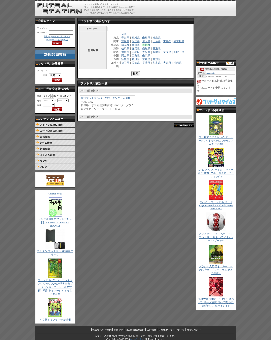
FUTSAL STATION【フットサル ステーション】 (59, 9)
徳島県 (125, 59)
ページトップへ (184, 125)
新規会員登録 (55, 54)
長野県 (146, 45)
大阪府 (146, 52)
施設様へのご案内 (102, 330)
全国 (124, 34)
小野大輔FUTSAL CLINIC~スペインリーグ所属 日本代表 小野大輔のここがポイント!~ (216, 302)
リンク (55, 161)
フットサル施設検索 (55, 125)
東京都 (167, 41)
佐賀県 (136, 62)
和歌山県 (179, 52)
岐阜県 (125, 48)
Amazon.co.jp (55, 193)
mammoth (210, 73)
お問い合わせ (194, 330)
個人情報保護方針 (135, 330)
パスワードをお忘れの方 (57, 40)
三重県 (157, 48)
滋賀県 (125, 52)
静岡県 (136, 48)
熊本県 (157, 62)
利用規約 (118, 330)
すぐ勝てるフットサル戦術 (55, 319)
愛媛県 (146, 59)
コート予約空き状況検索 (55, 131)
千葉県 (157, 41)
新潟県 (125, 45)
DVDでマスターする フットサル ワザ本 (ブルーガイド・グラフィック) (216, 173)
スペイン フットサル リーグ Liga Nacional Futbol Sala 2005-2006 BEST (216, 205)
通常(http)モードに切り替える (57, 36)
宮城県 (136, 37)
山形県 (146, 37)
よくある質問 (55, 155)
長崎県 (146, 62)
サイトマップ (177, 330)
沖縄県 (177, 62)
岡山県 (125, 55)
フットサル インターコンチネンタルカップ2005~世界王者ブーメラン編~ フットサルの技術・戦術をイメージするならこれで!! (55, 287)
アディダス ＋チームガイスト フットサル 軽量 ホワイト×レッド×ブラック (216, 237)
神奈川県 (179, 41)
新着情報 (55, 149)
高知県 (157, 59)
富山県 (136, 45)
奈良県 (167, 52)
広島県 (136, 55)
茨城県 (125, 41)
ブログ (55, 167)
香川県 (136, 59)
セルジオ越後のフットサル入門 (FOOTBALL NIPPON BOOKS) (55, 222)
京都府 (136, 52)
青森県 (125, 37)
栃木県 (136, 41)
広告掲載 (151, 330)
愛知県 (146, 48)
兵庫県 (157, 52)
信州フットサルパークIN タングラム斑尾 (106, 98)
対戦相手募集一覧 (230, 63)
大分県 (167, 62)
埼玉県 (146, 41)
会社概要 (163, 330)
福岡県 (125, 62)
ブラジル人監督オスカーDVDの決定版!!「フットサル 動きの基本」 (216, 270)
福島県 (157, 37)
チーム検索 (55, 143)
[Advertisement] (188, 8)
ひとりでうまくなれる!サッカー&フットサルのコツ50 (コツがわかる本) (216, 141)
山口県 (146, 55)
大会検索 (55, 137)
